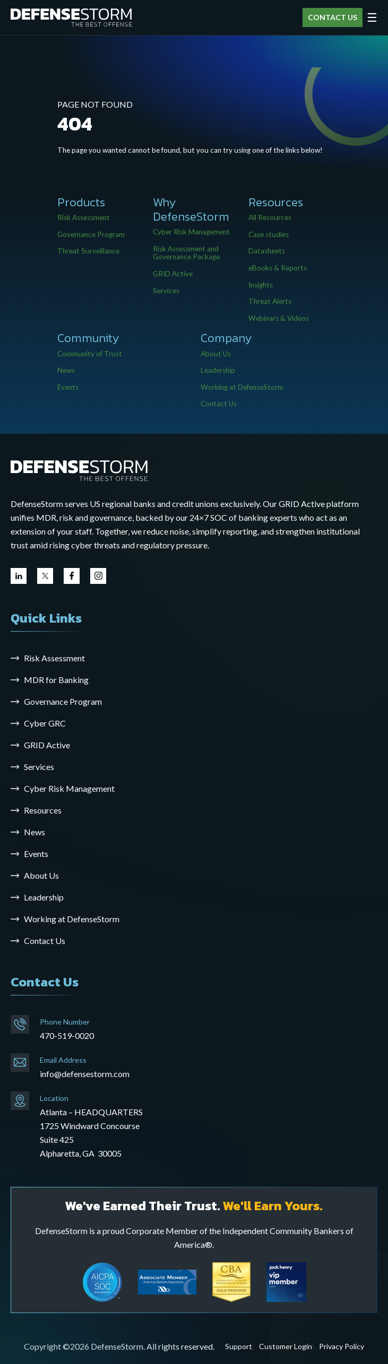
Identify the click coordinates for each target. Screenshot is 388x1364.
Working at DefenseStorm (242, 387)
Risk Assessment (83, 217)
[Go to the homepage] (80, 470)
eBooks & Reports (277, 268)
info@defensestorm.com (85, 1074)
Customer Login (285, 1346)
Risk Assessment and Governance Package (186, 252)
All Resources (269, 217)
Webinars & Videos (278, 318)
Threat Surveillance (88, 251)
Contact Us (219, 403)
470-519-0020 (67, 1035)
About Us (216, 353)
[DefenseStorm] (72, 17)
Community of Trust (89, 353)
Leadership (218, 370)
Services (166, 290)
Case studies (268, 234)
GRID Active (173, 273)
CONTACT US (332, 17)
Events (68, 387)
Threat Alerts (269, 301)
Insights (260, 285)
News (66, 370)
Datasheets (266, 251)
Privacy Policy (341, 1346)
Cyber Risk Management (191, 232)
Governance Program (91, 234)
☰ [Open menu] (372, 17)
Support (238, 1346)
